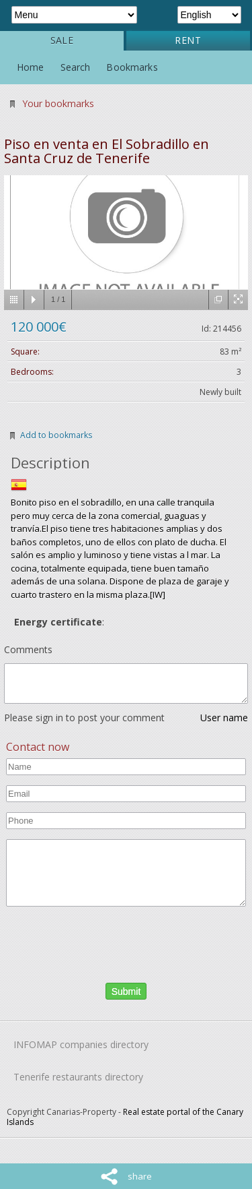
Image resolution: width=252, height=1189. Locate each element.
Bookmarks (131, 67)
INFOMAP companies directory (81, 1044)
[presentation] (84, 942)
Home (30, 67)
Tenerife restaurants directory (78, 1076)
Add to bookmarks (56, 435)
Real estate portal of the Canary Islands (125, 1117)
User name (224, 717)
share (140, 1176)
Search (75, 67)
